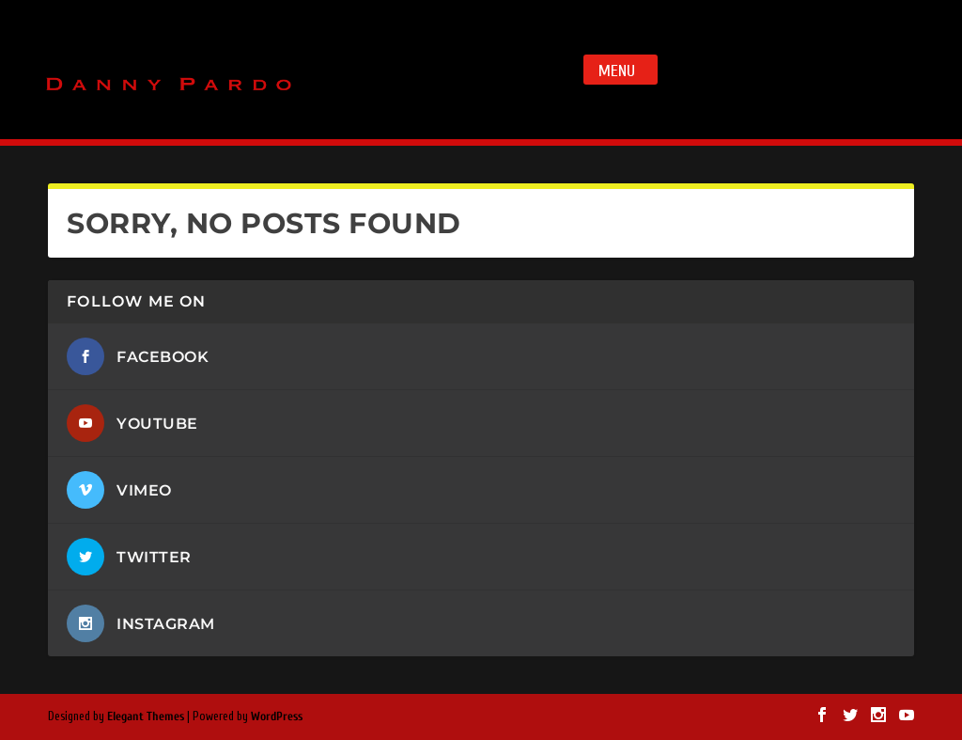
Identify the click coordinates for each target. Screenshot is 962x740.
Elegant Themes (145, 716)
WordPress (277, 716)
